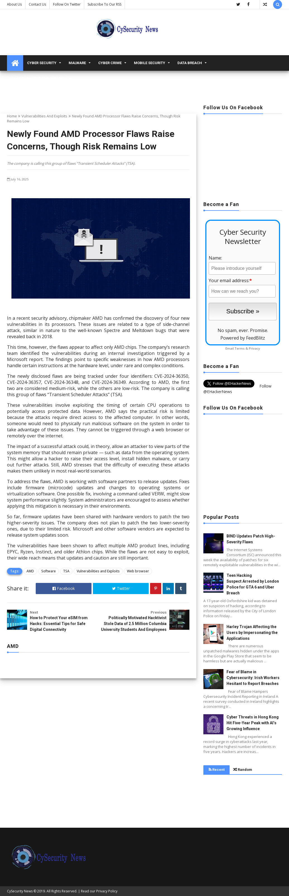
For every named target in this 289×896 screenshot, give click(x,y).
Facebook (63, 588)
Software (48, 571)
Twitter (121, 588)
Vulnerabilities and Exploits (38, 78)
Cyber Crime (110, 63)
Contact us (37, 4)
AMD (30, 571)
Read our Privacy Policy (99, 891)
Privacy (254, 348)
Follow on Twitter (67, 4)
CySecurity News (20, 891)
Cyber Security (41, 63)
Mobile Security (149, 63)
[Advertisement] (242, 156)
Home (12, 115)
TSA (66, 571)
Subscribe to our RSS (104, 4)
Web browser (138, 571)
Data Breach (189, 63)
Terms (240, 348)
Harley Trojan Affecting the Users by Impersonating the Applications (252, 632)
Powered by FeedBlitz (242, 338)
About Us (14, 4)
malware (77, 63)
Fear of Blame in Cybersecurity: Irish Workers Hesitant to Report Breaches (253, 678)
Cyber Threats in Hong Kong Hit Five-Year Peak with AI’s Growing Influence (253, 723)
